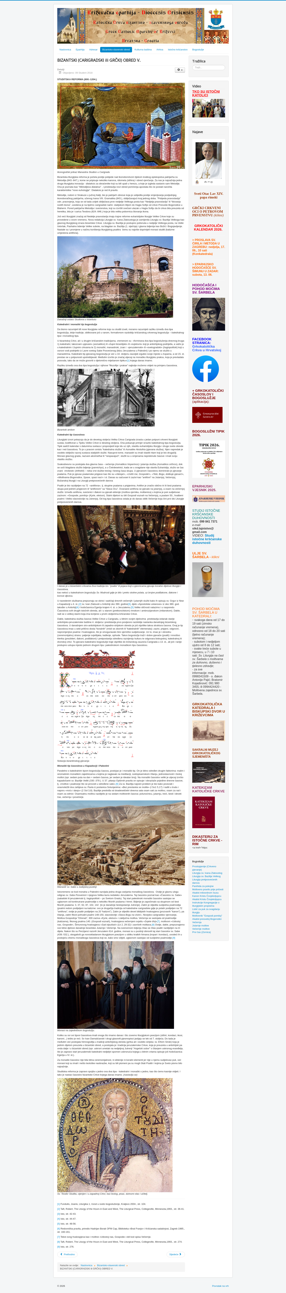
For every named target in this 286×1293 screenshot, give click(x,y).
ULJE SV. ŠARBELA (200, 555)
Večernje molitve (201, 928)
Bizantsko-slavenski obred (116, 49)
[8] (153, 924)
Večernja (197, 922)
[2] (80, 604)
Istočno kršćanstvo (178, 49)
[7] (158, 921)
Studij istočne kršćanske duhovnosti (207, 539)
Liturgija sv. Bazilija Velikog (206, 876)
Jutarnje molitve (200, 925)
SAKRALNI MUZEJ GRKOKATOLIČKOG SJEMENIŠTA (206, 753)
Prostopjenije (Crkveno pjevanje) (204, 868)
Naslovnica (65, 49)
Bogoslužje (198, 49)
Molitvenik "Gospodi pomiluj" (207, 915)
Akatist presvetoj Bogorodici (206, 919)
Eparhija (80, 49)
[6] (117, 784)
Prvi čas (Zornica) (201, 932)
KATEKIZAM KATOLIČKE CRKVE (208, 789)
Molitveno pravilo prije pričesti (207, 889)
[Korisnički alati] (180, 70)
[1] (128, 360)
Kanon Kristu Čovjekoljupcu (206, 896)
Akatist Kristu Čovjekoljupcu (206, 899)
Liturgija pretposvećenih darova (204, 881)
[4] (77, 607)
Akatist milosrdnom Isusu (205, 892)
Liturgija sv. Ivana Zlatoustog (207, 873)
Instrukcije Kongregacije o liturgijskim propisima (205, 904)
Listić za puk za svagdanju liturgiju (206, 911)
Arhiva (159, 49)
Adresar (93, 49)
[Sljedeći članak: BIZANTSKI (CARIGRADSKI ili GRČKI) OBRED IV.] (176, 1254)
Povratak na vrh (220, 1286)
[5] (132, 607)
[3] (129, 604)
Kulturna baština (143, 49)
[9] (174, 937)
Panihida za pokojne (203, 886)
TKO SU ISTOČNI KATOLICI (206, 93)
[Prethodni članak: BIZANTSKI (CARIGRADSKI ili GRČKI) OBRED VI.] (67, 1254)
